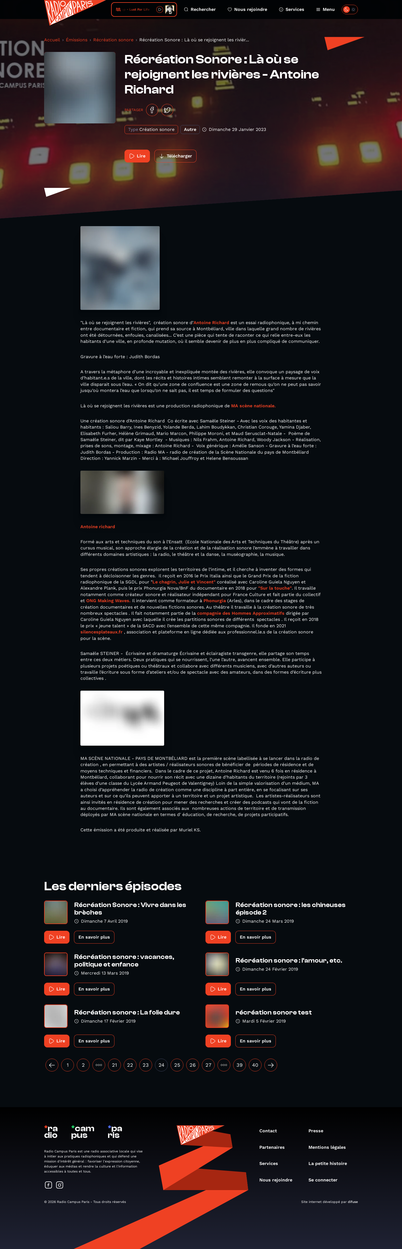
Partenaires (274, 1147)
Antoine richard (97, 526)
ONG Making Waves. (108, 600)
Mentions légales (329, 1147)
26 (193, 1065)
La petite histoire (330, 1163)
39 (239, 1065)
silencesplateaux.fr (101, 632)
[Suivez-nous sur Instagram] (59, 1185)
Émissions (76, 39)
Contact (271, 1130)
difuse (353, 1202)
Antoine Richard (211, 322)
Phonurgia (215, 600)
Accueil (52, 39)
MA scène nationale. (253, 405)
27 (208, 1065)
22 (130, 1065)
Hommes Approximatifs (258, 613)
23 (146, 1065)
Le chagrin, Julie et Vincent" (184, 582)
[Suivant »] (271, 1065)
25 (177, 1065)
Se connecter (325, 1180)
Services (291, 9)
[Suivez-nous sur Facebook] (48, 1185)
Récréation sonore (113, 39)
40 (255, 1065)
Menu (325, 9)
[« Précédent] (52, 1065)
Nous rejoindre (247, 9)
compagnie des (213, 613)
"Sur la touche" (275, 588)
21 (114, 1065)
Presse (318, 1130)
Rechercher (200, 9)
